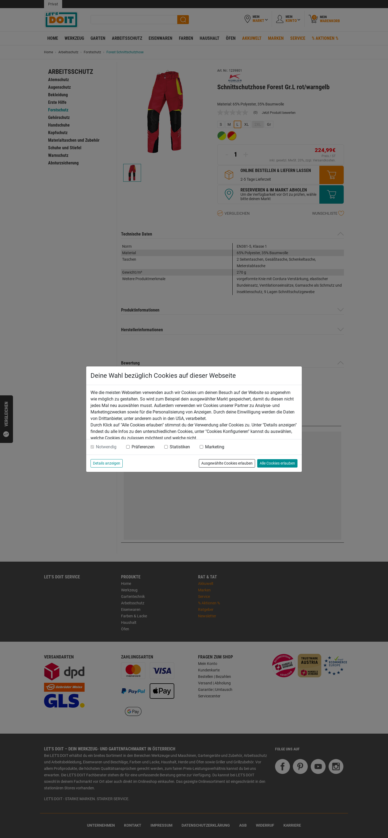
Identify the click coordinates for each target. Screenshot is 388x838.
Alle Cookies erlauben (277, 463)
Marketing (214, 446)
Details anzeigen (106, 463)
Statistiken (180, 446)
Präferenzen (143, 446)
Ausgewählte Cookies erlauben (227, 463)
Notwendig (106, 446)
